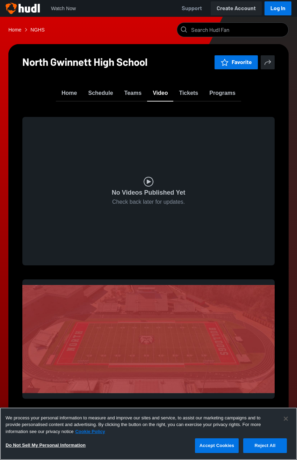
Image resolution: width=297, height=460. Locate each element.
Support (192, 8)
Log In (277, 8)
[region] (148, 433)
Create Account (236, 8)
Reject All (264, 445)
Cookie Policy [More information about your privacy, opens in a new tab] (90, 431)
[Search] (238, 30)
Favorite (236, 62)
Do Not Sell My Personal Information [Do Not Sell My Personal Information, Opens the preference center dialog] (46, 445)
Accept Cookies (217, 445)
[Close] (286, 418)
